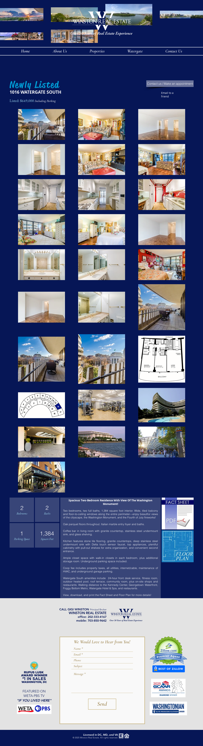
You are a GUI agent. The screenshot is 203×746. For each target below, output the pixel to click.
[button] (135, 51)
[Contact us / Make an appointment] (170, 83)
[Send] (102, 704)
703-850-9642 (97, 620)
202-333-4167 (97, 617)
